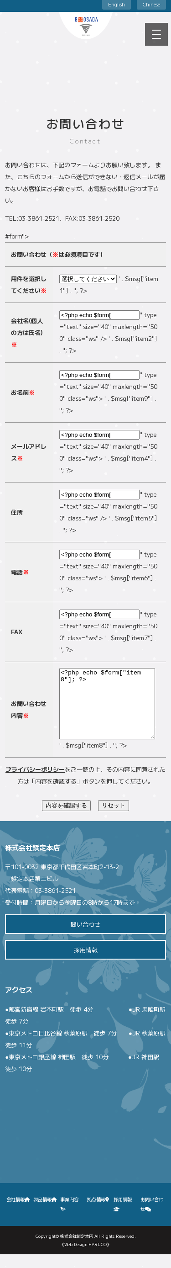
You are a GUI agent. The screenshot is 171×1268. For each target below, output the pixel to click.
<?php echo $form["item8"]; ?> (107, 710)
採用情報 (86, 963)
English (116, 4)
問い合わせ (85, 938)
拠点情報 (98, 1213)
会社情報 (18, 1213)
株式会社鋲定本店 (76, 1250)
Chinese (151, 4)
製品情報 (45, 1213)
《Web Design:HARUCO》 (85, 1258)
